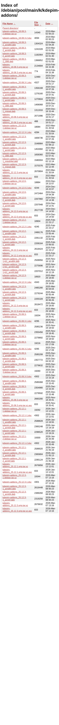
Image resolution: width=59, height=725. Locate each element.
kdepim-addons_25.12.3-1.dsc (17, 482)
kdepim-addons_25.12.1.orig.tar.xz (15, 465)
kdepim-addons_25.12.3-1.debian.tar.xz (14, 476)
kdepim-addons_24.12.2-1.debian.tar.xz (14, 221)
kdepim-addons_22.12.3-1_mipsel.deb (14, 165)
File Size (36, 23)
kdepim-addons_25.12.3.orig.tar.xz (15, 504)
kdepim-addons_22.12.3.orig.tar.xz (15, 171)
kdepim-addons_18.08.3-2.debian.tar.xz (14, 32)
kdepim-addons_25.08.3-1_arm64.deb (14, 332)
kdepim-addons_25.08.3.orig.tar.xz (15, 398)
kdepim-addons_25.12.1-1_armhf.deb (14, 432)
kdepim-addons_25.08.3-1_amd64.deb (14, 326)
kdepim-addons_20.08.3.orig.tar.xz (15, 115)
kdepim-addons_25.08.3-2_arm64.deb (14, 360)
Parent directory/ (10, 28)
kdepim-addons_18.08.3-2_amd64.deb (14, 43)
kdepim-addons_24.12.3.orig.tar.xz (15, 304)
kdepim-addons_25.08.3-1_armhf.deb (14, 337)
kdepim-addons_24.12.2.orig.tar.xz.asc (17, 254)
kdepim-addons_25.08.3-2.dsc (17, 349)
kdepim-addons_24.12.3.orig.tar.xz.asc (17, 310)
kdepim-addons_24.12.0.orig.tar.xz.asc (17, 215)
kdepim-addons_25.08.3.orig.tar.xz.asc (17, 404)
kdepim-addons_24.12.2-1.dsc (17, 227)
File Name (8, 24)
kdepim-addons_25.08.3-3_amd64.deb (14, 382)
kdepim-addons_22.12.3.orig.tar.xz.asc (17, 176)
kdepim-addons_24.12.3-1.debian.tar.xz (14, 276)
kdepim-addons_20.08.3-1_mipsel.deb (14, 110)
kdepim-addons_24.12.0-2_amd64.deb (14, 193)
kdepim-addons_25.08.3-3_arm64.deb (14, 387)
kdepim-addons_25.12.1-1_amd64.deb (14, 421)
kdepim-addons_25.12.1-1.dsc (17, 415)
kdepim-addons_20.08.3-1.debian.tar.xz (14, 77)
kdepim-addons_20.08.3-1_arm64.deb (14, 93)
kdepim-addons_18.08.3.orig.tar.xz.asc (17, 71)
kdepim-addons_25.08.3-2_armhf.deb (14, 365)
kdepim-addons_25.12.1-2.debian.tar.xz (14, 437)
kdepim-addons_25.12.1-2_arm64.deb (14, 454)
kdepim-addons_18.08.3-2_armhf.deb (14, 54)
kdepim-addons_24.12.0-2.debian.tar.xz (14, 182)
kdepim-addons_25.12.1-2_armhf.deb (14, 459)
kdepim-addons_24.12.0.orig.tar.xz (15, 210)
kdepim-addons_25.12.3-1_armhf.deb (14, 498)
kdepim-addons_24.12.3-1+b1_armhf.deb (14, 271)
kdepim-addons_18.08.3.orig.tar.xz (15, 65)
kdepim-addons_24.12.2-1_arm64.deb (14, 238)
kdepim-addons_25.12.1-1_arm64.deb (14, 426)
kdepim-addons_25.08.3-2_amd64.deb (14, 354)
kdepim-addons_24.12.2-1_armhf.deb (14, 243)
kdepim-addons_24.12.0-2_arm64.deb (14, 199)
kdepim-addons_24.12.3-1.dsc (17, 282)
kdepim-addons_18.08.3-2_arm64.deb (14, 49)
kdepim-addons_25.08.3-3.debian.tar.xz (14, 371)
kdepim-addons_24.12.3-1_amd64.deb (14, 287)
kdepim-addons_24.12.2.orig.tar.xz (15, 249)
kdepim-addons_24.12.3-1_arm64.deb (14, 293)
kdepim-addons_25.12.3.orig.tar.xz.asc (17, 509)
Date (48, 24)
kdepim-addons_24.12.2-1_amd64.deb (14, 232)
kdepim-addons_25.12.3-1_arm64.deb (14, 493)
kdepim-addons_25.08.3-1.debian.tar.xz (14, 315)
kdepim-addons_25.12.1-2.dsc (17, 443)
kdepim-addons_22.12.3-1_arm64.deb (14, 143)
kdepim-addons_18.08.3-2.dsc (17, 38)
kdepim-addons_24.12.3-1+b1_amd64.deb (14, 260)
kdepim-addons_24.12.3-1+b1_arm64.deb (14, 265)
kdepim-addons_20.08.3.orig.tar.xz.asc (17, 121)
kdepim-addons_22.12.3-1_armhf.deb (14, 149)
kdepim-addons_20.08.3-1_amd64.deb (14, 88)
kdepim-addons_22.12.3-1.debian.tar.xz (14, 126)
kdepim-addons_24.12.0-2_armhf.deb (14, 204)
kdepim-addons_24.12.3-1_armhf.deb (14, 299)
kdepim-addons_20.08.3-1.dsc (17, 82)
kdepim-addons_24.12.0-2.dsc (17, 188)
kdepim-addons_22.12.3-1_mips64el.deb (14, 160)
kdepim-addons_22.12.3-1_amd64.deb (14, 138)
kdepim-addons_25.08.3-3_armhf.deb (14, 393)
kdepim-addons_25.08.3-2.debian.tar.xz (14, 343)
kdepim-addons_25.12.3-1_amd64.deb (14, 487)
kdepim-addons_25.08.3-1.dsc (17, 321)
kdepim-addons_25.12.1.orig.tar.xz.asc (17, 471)
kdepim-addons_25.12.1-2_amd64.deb (14, 448)
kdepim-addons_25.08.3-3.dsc (17, 376)
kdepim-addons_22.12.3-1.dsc (17, 132)
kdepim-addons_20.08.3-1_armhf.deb (14, 99)
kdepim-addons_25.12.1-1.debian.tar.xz (14, 410)
